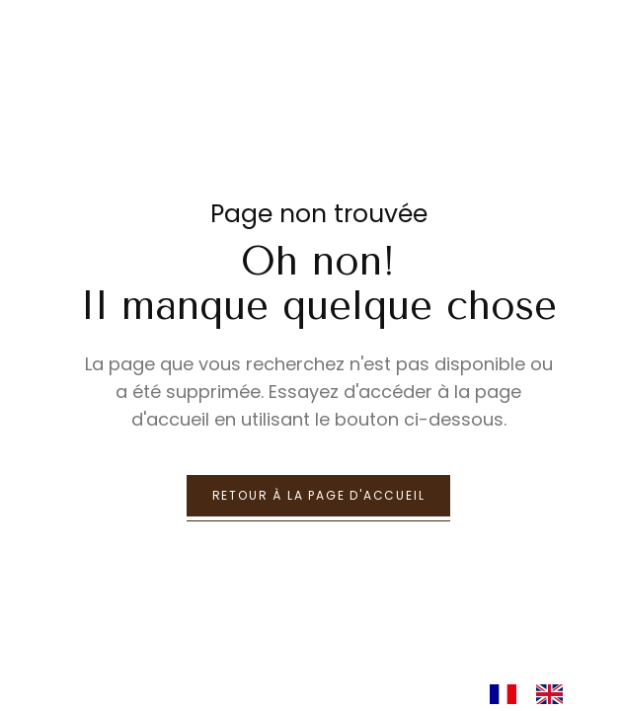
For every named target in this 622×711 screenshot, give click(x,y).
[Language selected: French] (536, 692)
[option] (554, 694)
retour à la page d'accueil (319, 495)
